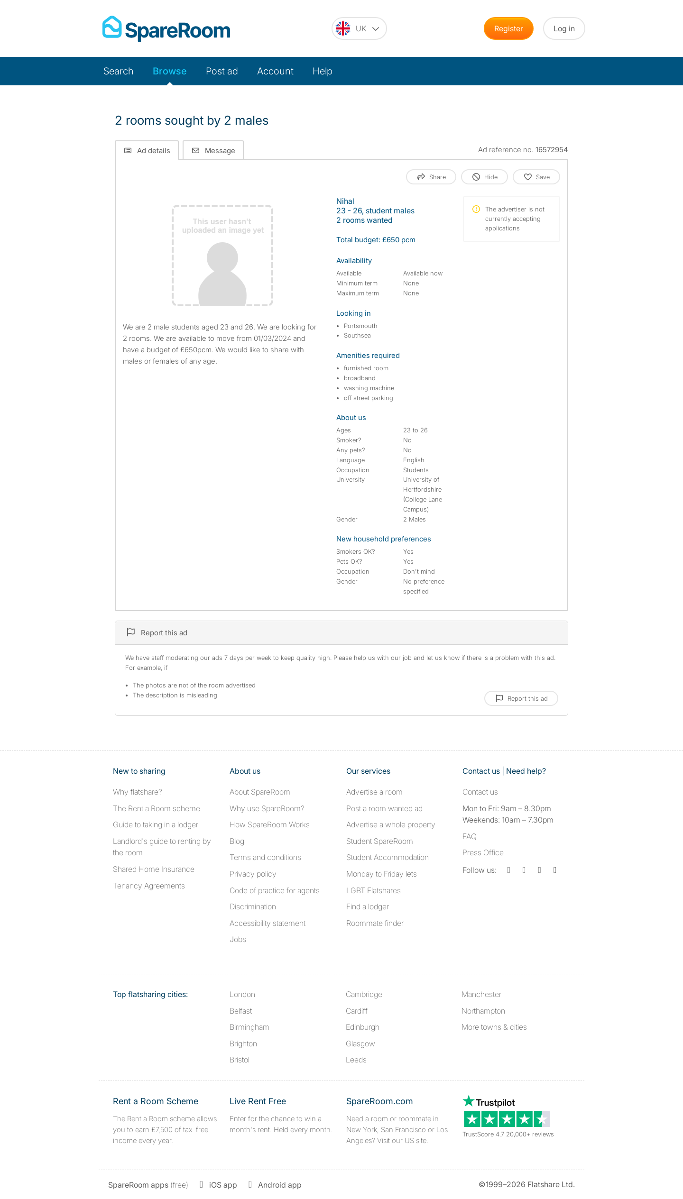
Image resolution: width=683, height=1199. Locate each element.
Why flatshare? (137, 791)
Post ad (222, 71)
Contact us (480, 791)
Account (275, 71)
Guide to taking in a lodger (155, 824)
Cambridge (364, 994)
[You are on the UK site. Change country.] (359, 28)
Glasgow (360, 1043)
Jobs (238, 939)
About (260, 791)
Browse (170, 71)
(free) (148, 1185)
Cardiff (357, 1011)
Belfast (241, 1011)
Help (322, 71)
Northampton (483, 1011)
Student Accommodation (387, 857)
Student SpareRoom (379, 841)
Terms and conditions (265, 857)
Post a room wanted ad (384, 808)
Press (483, 852)
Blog (237, 841)
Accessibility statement (267, 923)
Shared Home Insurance (153, 869)
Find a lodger (367, 906)
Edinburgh (362, 1027)
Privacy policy (253, 874)
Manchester (481, 994)
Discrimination (253, 906)
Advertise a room (374, 791)
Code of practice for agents (275, 890)
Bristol (239, 1059)
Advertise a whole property (390, 824)
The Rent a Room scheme (156, 808)
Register (508, 28)
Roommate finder (375, 923)
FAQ (469, 836)
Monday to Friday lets (381, 874)
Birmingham (249, 1027)
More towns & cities (494, 1027)
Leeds (356, 1059)
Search (118, 71)
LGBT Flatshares (373, 890)
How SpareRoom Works (270, 824)
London (242, 994)
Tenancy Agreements (149, 885)
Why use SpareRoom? (267, 808)
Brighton (243, 1043)
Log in (564, 28)
